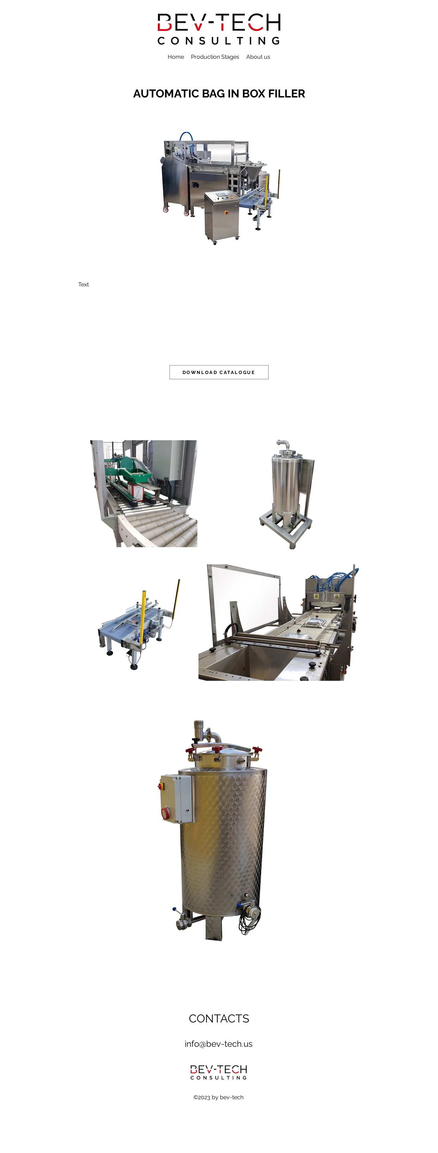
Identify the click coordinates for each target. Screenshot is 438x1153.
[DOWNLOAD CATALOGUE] (219, 372)
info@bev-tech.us (219, 1044)
